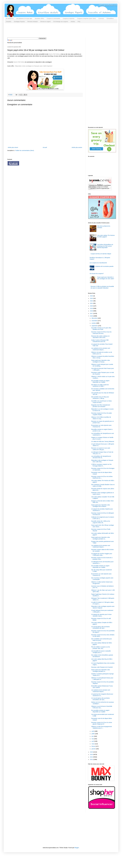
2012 (91, 759)
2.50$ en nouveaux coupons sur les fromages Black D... (101, 465)
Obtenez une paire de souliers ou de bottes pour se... (101, 353)
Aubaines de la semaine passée (104, 266)
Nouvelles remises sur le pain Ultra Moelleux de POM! (101, 328)
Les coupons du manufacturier (98, 262)
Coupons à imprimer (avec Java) (86, 18)
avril (93, 741)
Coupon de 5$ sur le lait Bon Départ (101, 253)
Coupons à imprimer (68, 18)
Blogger (76, 847)
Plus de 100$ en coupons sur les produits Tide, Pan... (100, 647)
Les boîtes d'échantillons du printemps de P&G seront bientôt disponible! (105, 246)
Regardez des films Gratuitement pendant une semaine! (100, 405)
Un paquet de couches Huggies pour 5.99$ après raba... (101, 554)
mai (93, 738)
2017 (91, 313)
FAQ (79, 21)
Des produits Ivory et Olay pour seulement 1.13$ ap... (100, 397)
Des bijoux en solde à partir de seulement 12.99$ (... (100, 385)
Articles (73, 21)
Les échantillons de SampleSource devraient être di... (101, 457)
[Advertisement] (40, 30)
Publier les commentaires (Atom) (24, 150)
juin (93, 736)
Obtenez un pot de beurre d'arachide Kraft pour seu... (101, 707)
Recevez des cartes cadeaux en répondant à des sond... (100, 336)
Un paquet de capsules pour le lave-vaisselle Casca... (101, 615)
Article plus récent (13, 147)
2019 (91, 308)
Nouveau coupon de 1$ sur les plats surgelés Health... (101, 413)
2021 (91, 303)
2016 (91, 316)
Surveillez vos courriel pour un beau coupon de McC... (101, 401)
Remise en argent (45, 21)
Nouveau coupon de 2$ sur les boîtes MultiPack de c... (102, 477)
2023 (91, 298)
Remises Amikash (32, 21)
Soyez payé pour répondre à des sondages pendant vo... (100, 538)
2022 (91, 301)
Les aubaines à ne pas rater (24, 18)
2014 (91, 754)
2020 (91, 306)
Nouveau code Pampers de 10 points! (102, 667)
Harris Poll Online (54, 54)
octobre (94, 323)
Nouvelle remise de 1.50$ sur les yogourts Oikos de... (100, 521)
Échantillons (110, 18)
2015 (91, 752)
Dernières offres (39, 18)
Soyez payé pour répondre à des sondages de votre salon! (105, 277)
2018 (91, 311)
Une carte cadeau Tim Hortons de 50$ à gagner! (106, 236)
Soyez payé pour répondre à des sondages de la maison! (100, 505)
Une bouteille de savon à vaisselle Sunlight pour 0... (101, 651)
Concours (101, 18)
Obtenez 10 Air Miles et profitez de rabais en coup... (101, 417)
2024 (91, 296)
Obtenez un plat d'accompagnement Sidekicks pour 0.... (101, 727)
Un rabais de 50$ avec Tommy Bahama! (102, 441)
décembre (95, 318)
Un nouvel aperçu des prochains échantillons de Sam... (100, 627)
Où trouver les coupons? (97, 273)
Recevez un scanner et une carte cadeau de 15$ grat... (100, 448)
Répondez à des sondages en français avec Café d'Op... (102, 461)
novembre (95, 320)
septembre (95, 325)
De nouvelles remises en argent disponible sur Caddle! (100, 381)
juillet (93, 733)
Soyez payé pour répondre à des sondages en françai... (100, 361)
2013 (91, 757)
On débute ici (9, 18)
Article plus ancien (77, 147)
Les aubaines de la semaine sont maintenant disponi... (100, 348)
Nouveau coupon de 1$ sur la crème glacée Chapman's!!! (101, 723)
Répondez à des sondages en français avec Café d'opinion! (33, 66)
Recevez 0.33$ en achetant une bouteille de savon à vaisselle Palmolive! (102, 287)
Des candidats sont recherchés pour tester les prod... (101, 639)
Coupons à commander (53, 18)
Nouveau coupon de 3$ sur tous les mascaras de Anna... (101, 332)
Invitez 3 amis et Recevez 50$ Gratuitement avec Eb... (99, 340)
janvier (94, 749)
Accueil (45, 147)
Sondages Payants (19, 21)
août (93, 731)
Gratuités (8, 21)
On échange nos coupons (60, 21)
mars (93, 744)
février (93, 746)
